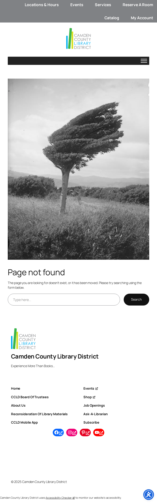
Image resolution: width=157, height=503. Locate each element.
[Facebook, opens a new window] (58, 432)
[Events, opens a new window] (90, 388)
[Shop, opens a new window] (89, 397)
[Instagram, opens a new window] (71, 432)
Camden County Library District (55, 356)
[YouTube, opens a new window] (98, 432)
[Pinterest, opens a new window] (85, 432)
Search (136, 299)
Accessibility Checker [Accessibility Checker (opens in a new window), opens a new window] (60, 498)
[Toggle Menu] (144, 61)
